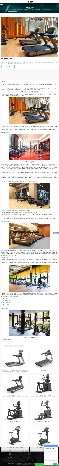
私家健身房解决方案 (7, 342)
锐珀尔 (4, 287)
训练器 (35, 379)
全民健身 (5, 292)
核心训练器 (15, 379)
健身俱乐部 (43, 415)
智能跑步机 (16, 415)
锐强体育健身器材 (35, 290)
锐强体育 (5, 282)
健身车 (31, 364)
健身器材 (18, 282)
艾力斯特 (30, 287)
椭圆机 (26, 364)
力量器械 (6, 365)
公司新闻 (10, 459)
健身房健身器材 (5, 369)
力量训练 (27, 415)
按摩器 (33, 282)
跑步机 (22, 282)
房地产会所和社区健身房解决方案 (52, 343)
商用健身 (29, 459)
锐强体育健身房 (5, 408)
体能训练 (29, 460)
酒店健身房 (8, 66)
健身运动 (29, 410)
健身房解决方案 (26, 290)
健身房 (11, 294)
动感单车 (37, 364)
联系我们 (10, 460)
